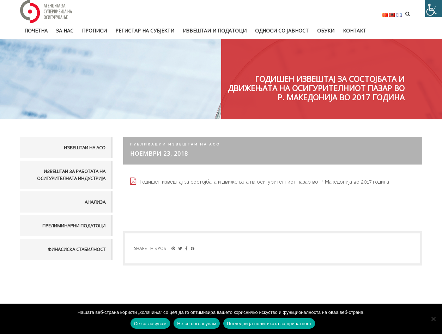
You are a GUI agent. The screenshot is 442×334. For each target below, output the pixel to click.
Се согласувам (150, 323)
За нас (64, 30)
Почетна (36, 30)
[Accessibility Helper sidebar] (433, 8)
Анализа (95, 202)
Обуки (325, 30)
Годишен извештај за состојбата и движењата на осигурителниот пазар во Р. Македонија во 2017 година (264, 182)
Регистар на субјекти (144, 30)
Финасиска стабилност (76, 249)
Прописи (94, 30)
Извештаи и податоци (215, 30)
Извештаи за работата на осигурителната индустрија (71, 174)
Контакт (354, 30)
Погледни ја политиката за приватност (269, 323)
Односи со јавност (282, 30)
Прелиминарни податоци (73, 225)
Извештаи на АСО (84, 147)
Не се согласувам (196, 323)
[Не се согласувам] (433, 318)
